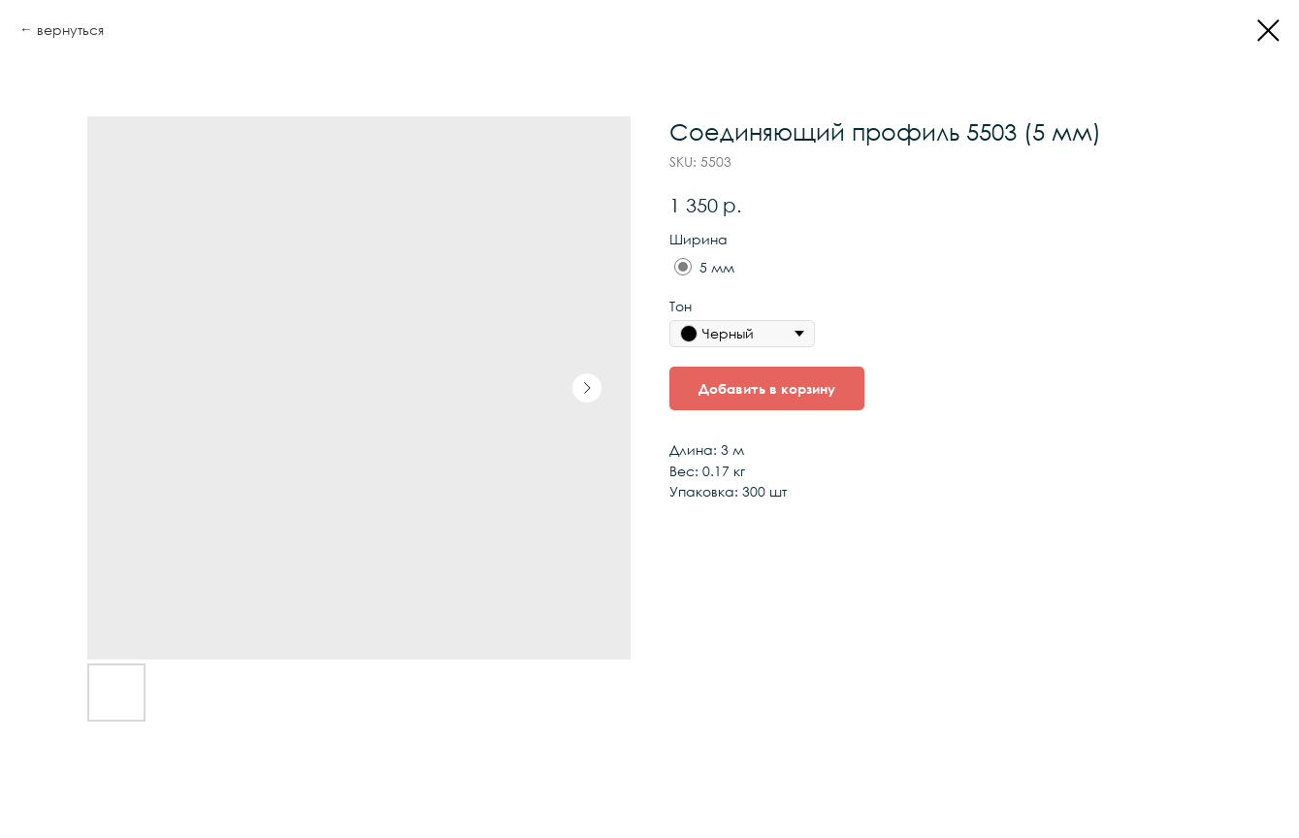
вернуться (70, 29)
